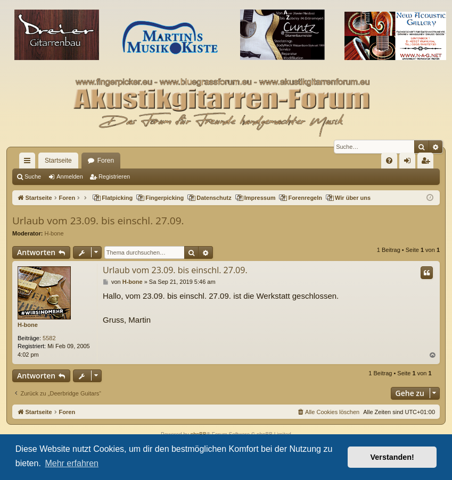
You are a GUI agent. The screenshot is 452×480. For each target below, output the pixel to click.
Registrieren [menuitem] (427, 163)
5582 (49, 338)
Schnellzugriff (29, 163)
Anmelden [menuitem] (409, 163)
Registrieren (114, 176)
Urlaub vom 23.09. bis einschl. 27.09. (98, 221)
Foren (105, 160)
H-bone (54, 233)
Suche (32, 176)
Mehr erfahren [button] (71, 463)
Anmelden (69, 176)
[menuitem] (389, 161)
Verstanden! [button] (392, 457)
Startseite (58, 160)
